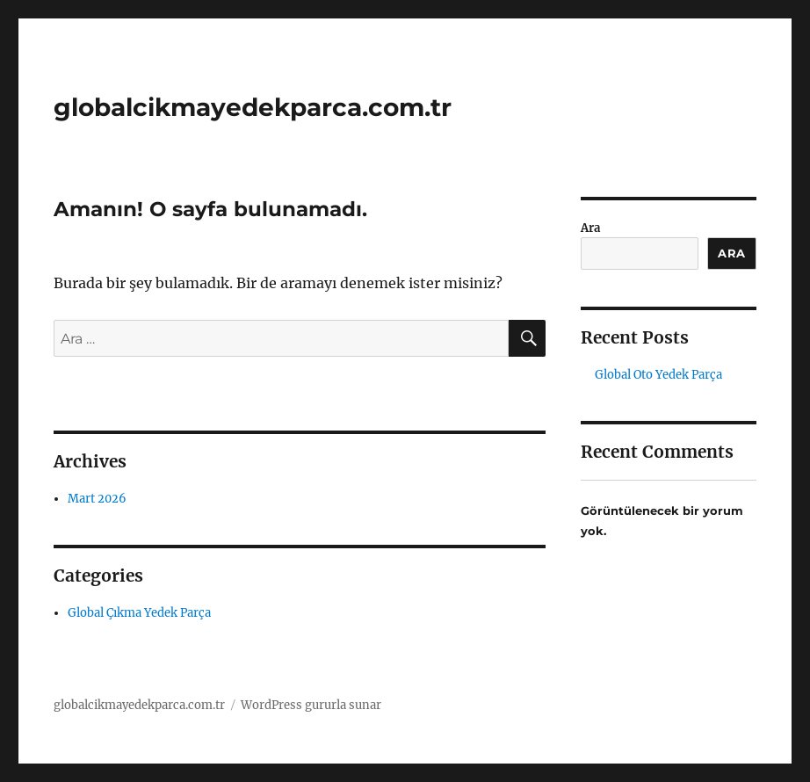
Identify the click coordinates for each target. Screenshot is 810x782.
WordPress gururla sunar (311, 705)
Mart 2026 (97, 498)
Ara (590, 228)
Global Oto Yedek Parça (658, 374)
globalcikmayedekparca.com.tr (253, 107)
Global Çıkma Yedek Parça (139, 612)
